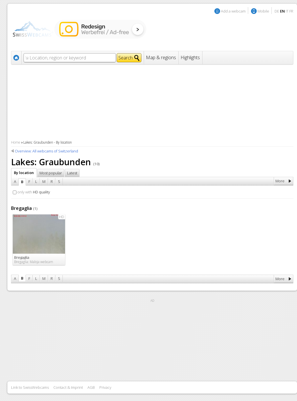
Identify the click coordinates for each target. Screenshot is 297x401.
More (280, 180)
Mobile (263, 11)
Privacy (105, 387)
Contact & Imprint (68, 387)
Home (15, 142)
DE (277, 11)
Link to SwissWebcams (30, 387)
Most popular (50, 172)
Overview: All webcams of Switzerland (46, 151)
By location (24, 172)
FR (291, 11)
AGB (91, 387)
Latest (72, 172)
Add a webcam (233, 11)
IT (287, 11)
